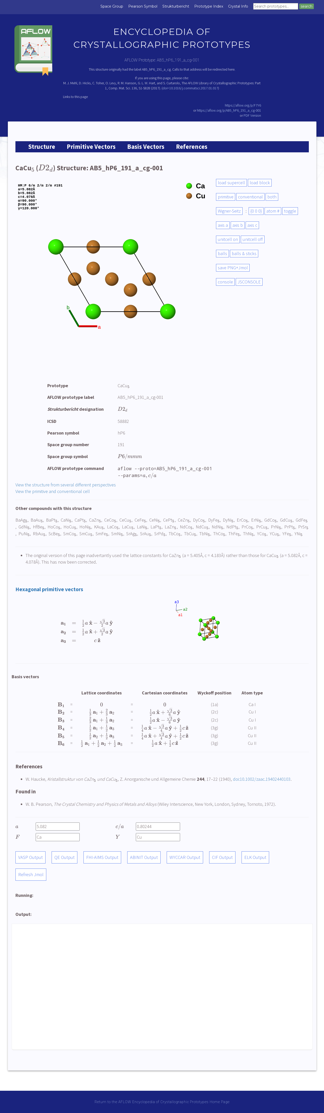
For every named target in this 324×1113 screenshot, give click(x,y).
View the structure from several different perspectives (65, 485)
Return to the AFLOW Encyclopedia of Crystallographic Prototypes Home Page (162, 1102)
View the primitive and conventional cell (52, 491)
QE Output (64, 857)
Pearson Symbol (142, 6)
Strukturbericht (175, 6)
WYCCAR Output (184, 857)
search (306, 6)
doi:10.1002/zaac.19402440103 (262, 779)
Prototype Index (208, 6)
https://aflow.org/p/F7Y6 (243, 105)
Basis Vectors (145, 146)
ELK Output (255, 857)
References (191, 146)
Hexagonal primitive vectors (49, 589)
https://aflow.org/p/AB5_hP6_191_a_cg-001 (229, 110)
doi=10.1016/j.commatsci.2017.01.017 (190, 88)
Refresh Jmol (31, 874)
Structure (41, 146)
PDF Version (252, 115)
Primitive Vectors (91, 146)
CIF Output (222, 857)
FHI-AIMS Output (102, 857)
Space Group (111, 6)
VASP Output (30, 857)
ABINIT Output (144, 857)
